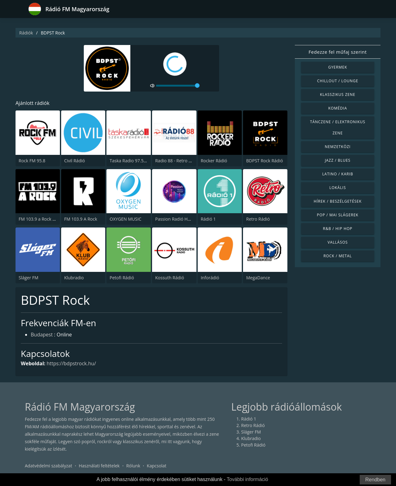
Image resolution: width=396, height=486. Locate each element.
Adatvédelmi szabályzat (48, 466)
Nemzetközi (337, 146)
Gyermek (337, 67)
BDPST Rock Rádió (264, 161)
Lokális (337, 187)
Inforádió (210, 278)
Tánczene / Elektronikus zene (337, 127)
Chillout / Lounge (337, 80)
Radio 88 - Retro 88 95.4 (179, 161)
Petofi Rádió (122, 278)
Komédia (337, 108)
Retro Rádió (258, 219)
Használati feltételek (99, 466)
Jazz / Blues (338, 160)
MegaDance (258, 278)
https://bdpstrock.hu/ (71, 363)
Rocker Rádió (214, 161)
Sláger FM (28, 278)
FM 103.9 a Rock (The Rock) (46, 219)
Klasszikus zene (337, 94)
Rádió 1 (208, 219)
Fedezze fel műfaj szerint (337, 52)
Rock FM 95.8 (32, 161)
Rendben (375, 479)
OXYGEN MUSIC (125, 219)
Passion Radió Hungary (178, 219)
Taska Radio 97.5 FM (130, 161)
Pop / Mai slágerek (337, 215)
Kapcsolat (156, 466)
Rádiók (26, 33)
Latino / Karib (337, 174)
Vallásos (337, 242)
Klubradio (74, 278)
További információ (247, 479)
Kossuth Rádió (169, 278)
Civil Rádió (74, 161)
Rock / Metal (337, 256)
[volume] (178, 86)
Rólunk (133, 466)
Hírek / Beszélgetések (338, 201)
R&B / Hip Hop (338, 228)
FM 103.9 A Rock (80, 219)
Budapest (42, 334)
